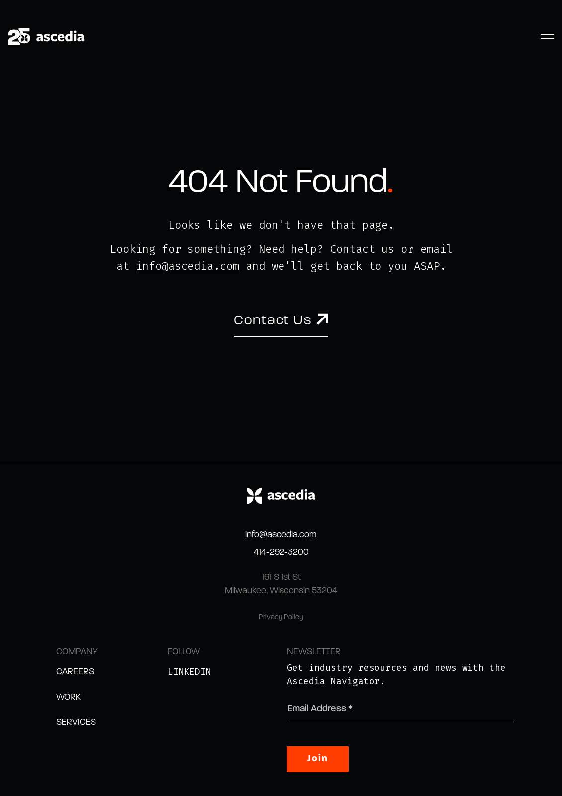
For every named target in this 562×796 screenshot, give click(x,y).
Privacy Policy (281, 617)
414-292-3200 (281, 552)
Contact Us (273, 321)
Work (68, 697)
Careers (75, 672)
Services (76, 722)
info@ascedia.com (187, 266)
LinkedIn (189, 672)
